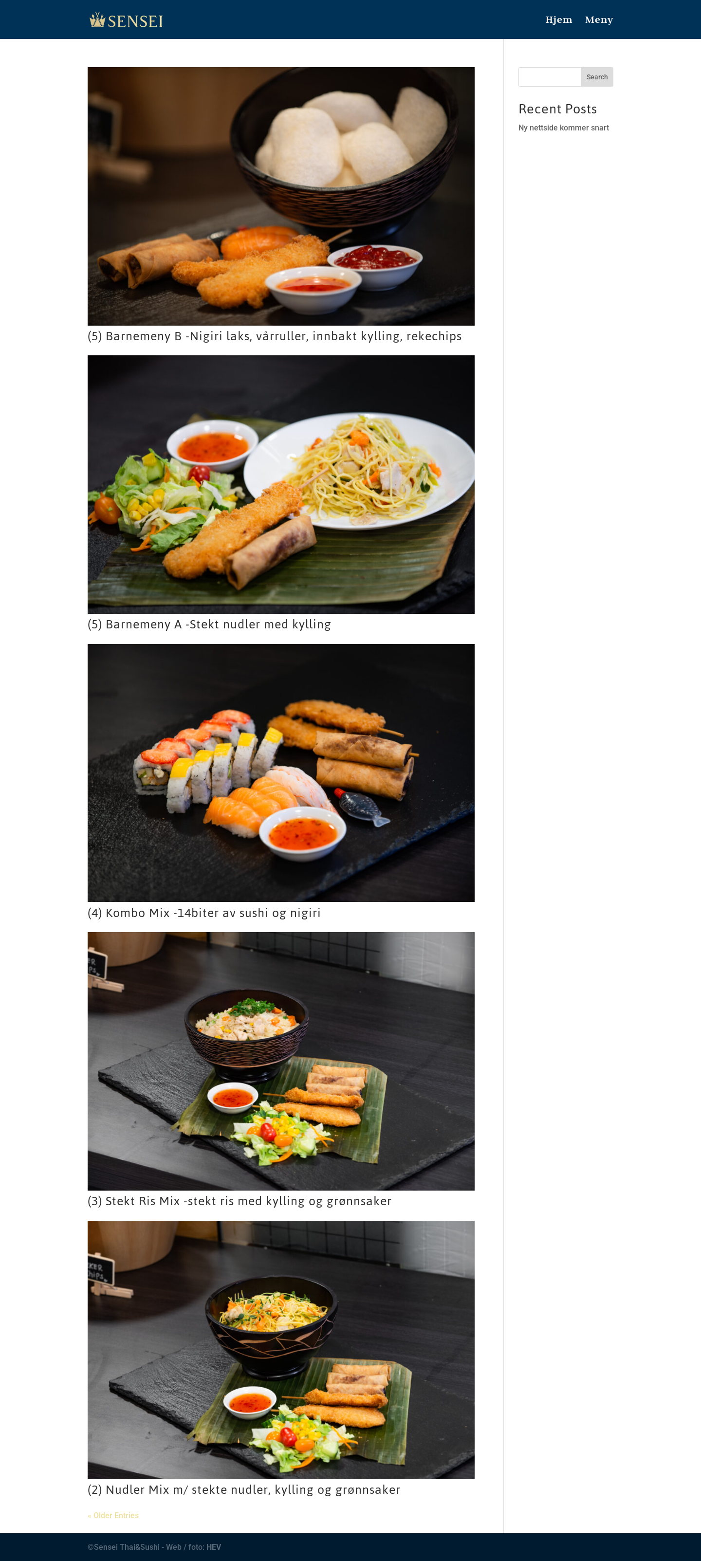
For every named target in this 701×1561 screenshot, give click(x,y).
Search (597, 77)
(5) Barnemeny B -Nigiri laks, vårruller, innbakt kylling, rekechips (275, 336)
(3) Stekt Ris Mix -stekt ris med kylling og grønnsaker (240, 1201)
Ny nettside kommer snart (563, 127)
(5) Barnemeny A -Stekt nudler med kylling (210, 624)
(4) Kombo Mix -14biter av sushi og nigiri (204, 913)
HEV (213, 1547)
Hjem (559, 21)
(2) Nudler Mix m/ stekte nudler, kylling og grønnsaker (244, 1490)
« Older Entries (113, 1515)
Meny (599, 21)
